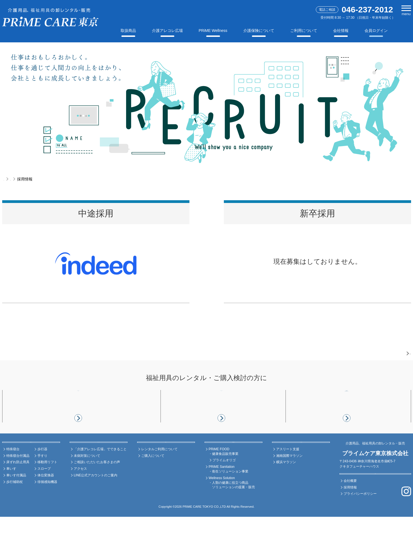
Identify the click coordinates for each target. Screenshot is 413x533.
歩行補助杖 (14, 498)
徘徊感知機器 (47, 498)
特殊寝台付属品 (17, 472)
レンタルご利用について (159, 465)
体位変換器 (45, 491)
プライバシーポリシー (360, 510)
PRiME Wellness (213, 30)
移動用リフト (47, 478)
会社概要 (350, 497)
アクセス (80, 485)
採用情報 (350, 503)
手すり (42, 472)
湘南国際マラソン (289, 472)
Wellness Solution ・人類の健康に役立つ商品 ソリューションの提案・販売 (232, 498)
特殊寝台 (13, 465)
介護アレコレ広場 (167, 30)
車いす (11, 485)
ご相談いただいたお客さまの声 (97, 478)
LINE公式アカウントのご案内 (96, 491)
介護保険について (258, 30)
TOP (8, 179)
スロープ (44, 485)
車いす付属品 (16, 491)
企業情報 (25, 179)
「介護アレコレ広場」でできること (100, 465)
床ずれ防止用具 (17, 478)
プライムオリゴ (224, 476)
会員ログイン (376, 30)
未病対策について (87, 472)
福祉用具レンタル (31, 454)
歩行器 (42, 465)
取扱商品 (128, 30)
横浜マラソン (286, 478)
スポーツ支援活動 (300, 454)
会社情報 (341, 30)
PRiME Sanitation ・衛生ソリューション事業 (228, 485)
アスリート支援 (287, 465)
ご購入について (152, 472)
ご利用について (303, 30)
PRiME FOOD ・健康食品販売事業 (223, 467)
